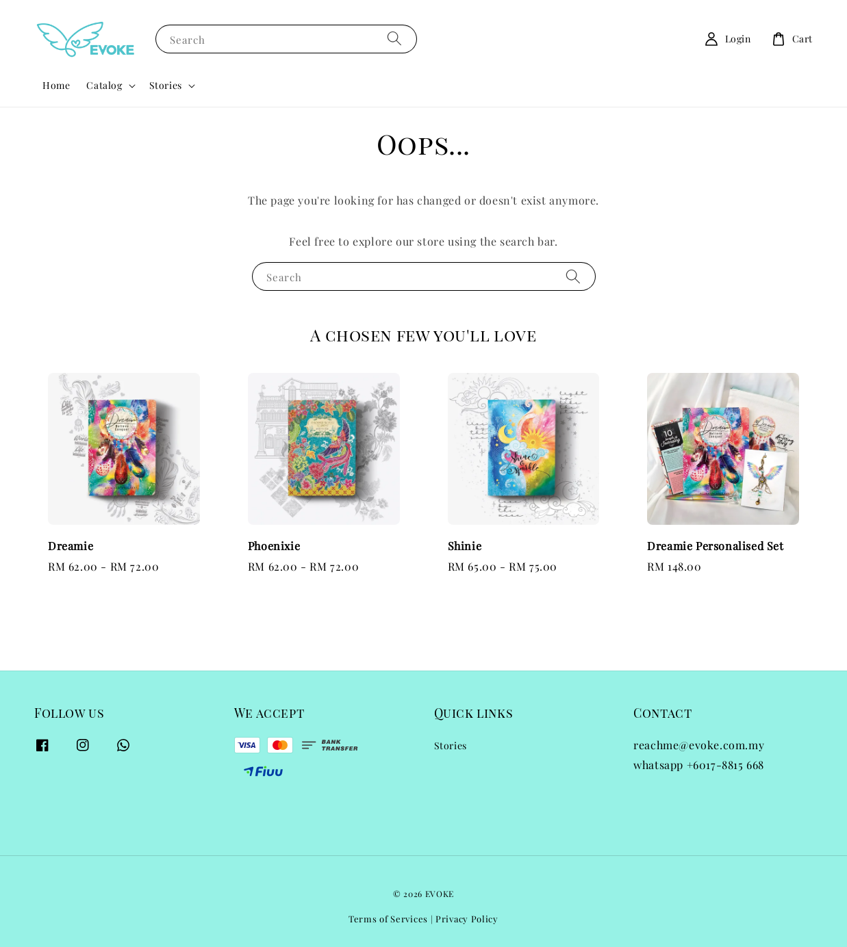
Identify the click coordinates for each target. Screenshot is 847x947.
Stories (165, 85)
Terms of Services (388, 918)
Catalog (104, 85)
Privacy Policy (466, 918)
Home (56, 85)
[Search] (394, 38)
